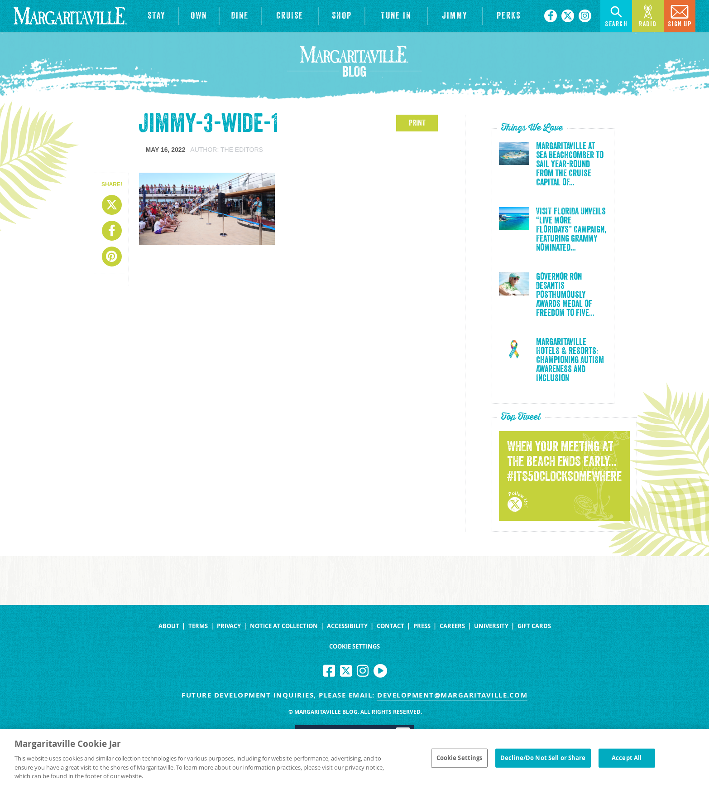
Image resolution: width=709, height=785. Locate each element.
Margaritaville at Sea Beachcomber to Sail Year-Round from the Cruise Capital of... (570, 164)
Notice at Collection (284, 626)
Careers (452, 626)
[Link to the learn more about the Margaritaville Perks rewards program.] (509, 16)
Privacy (229, 626)
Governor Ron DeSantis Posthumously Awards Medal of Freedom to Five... (565, 295)
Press (422, 626)
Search (616, 15)
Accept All (627, 761)
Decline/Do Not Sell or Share (543, 761)
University (491, 626)
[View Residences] (199, 16)
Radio (648, 15)
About (168, 626)
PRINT (417, 123)
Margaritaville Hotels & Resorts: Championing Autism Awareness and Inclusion (570, 360)
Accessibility (347, 626)
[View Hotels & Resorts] (157, 16)
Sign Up (680, 15)
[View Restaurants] (240, 16)
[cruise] (290, 16)
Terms (198, 626)
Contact (390, 626)
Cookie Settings (354, 646)
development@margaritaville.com (452, 695)
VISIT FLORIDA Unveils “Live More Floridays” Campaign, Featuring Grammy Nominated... (571, 229)
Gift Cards (534, 626)
